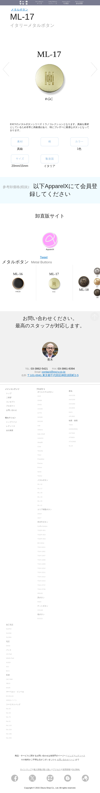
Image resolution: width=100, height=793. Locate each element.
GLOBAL (76, 769)
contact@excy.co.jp (53, 371)
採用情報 (66, 769)
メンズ (71, 756)
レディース (80, 756)
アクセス (57, 769)
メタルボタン (19, 9)
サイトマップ (26, 769)
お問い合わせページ (66, 759)
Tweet (44, 257)
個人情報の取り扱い (42, 769)
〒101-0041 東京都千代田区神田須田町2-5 (53, 375)
